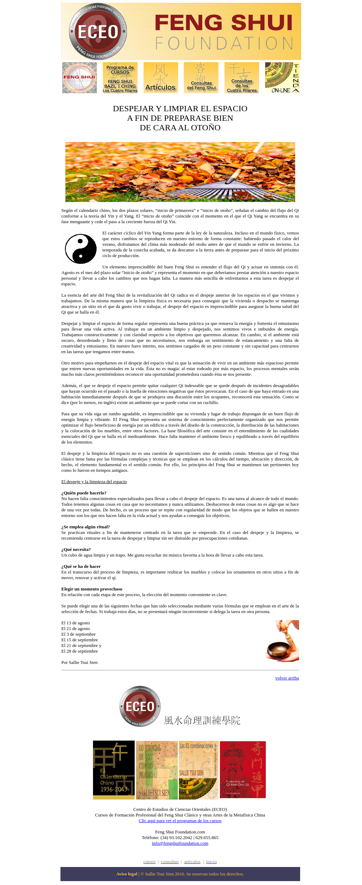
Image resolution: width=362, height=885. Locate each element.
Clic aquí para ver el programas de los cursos (180, 820)
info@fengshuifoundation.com (180, 843)
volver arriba (287, 678)
